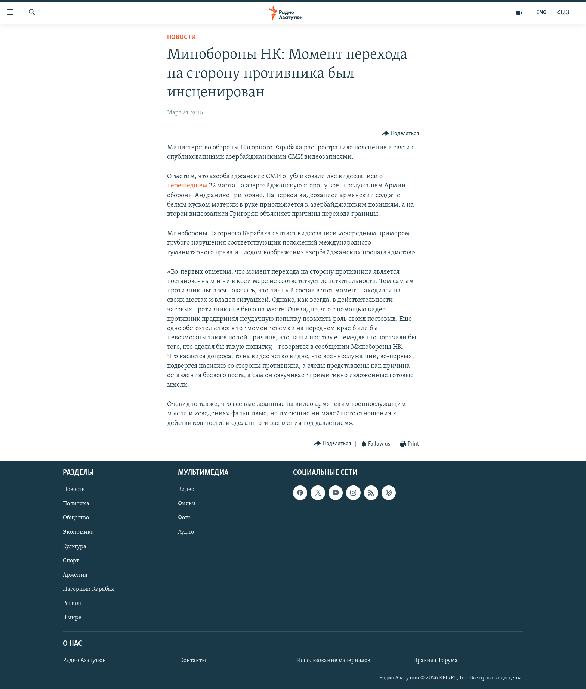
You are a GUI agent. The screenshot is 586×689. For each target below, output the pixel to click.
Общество (76, 518)
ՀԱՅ (563, 13)
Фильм (186, 504)
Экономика (78, 533)
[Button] (400, 134)
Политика (76, 504)
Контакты (193, 661)
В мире (72, 618)
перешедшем (188, 185)
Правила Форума (435, 661)
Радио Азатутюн (84, 661)
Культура (74, 547)
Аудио (186, 533)
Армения (75, 575)
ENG (541, 13)
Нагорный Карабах (88, 589)
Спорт (71, 561)
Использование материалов (333, 661)
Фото (184, 518)
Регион (72, 603)
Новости (181, 37)
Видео (186, 490)
